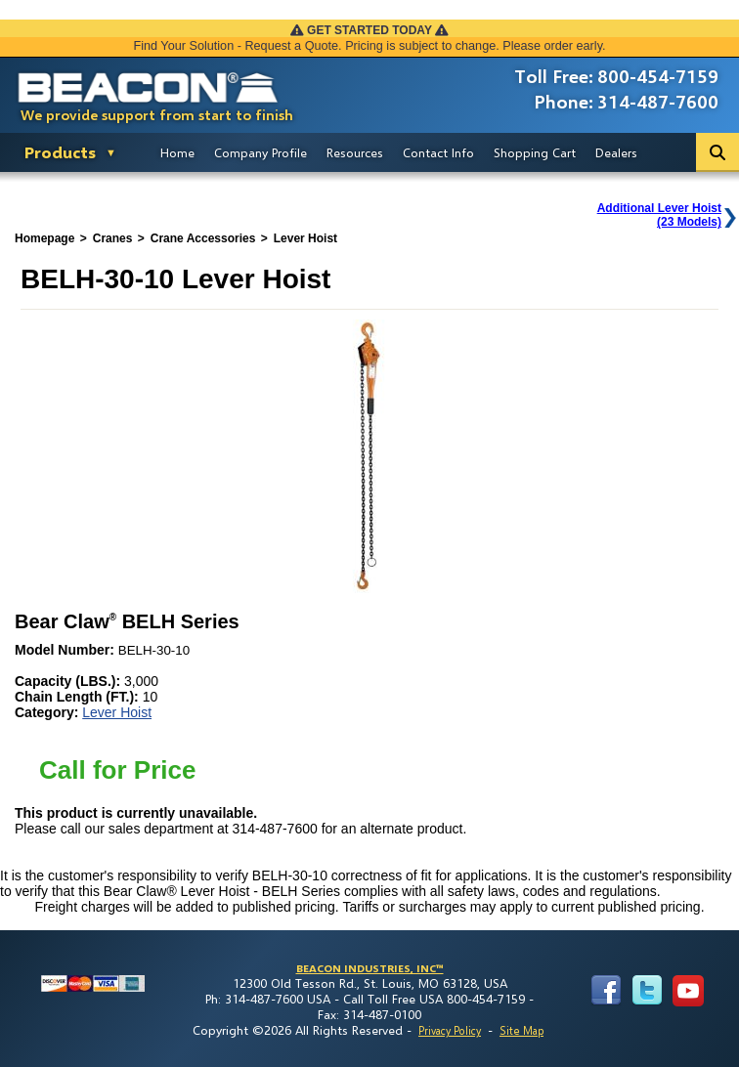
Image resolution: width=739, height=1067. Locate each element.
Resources (354, 152)
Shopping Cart (535, 152)
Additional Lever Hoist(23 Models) (659, 215)
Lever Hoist (117, 712)
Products (60, 152)
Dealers (616, 152)
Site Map (521, 1030)
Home (177, 152)
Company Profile (260, 152)
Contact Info (438, 152)
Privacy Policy (449, 1030)
